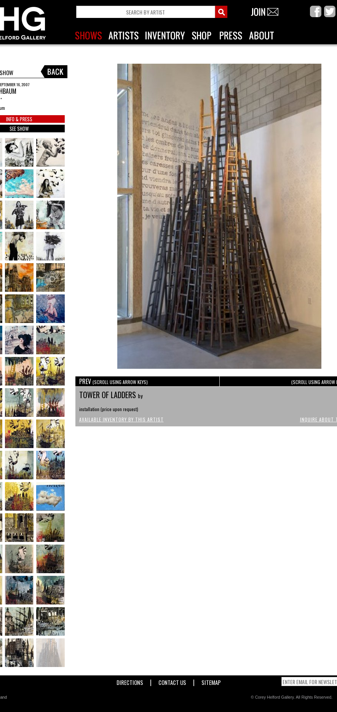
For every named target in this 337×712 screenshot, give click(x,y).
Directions (130, 680)
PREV (113, 381)
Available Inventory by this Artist (121, 419)
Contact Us (172, 680)
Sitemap (211, 680)
